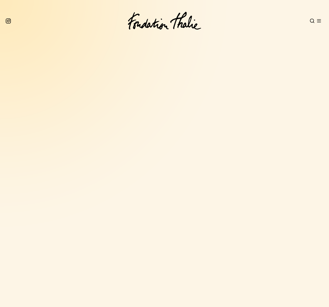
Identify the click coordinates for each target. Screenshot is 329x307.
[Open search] (312, 20)
